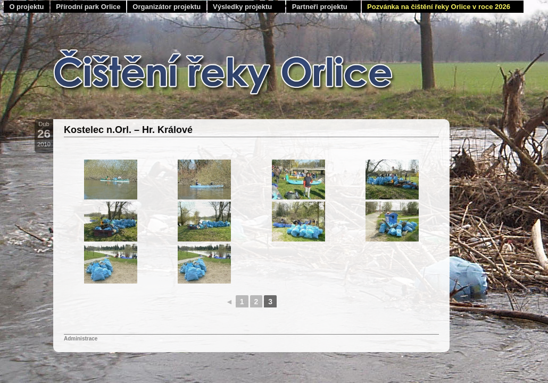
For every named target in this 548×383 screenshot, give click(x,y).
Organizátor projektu (166, 7)
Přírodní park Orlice (88, 7)
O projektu (26, 7)
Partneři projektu (319, 7)
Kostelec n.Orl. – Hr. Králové (128, 129)
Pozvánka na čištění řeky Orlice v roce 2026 (438, 7)
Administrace (80, 339)
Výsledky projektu (242, 7)
